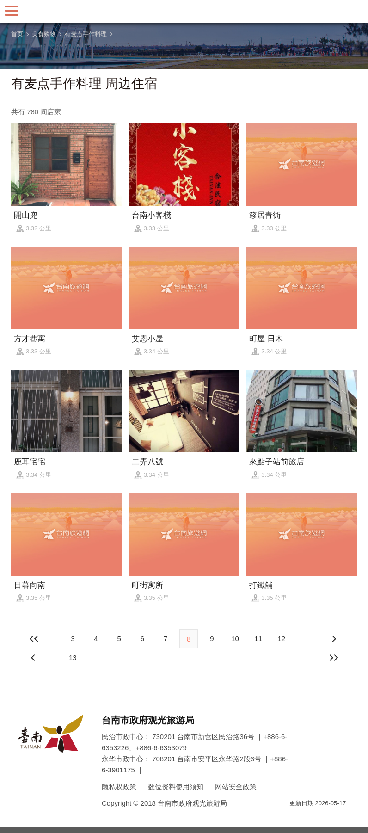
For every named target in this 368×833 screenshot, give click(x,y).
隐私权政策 (119, 786)
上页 (334, 638)
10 (235, 638)
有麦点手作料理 (86, 34)
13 (73, 657)
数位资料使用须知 (175, 786)
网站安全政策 (236, 786)
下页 (34, 657)
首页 (17, 34)
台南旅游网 (184, 11)
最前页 (34, 638)
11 (258, 638)
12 (282, 638)
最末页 (334, 657)
